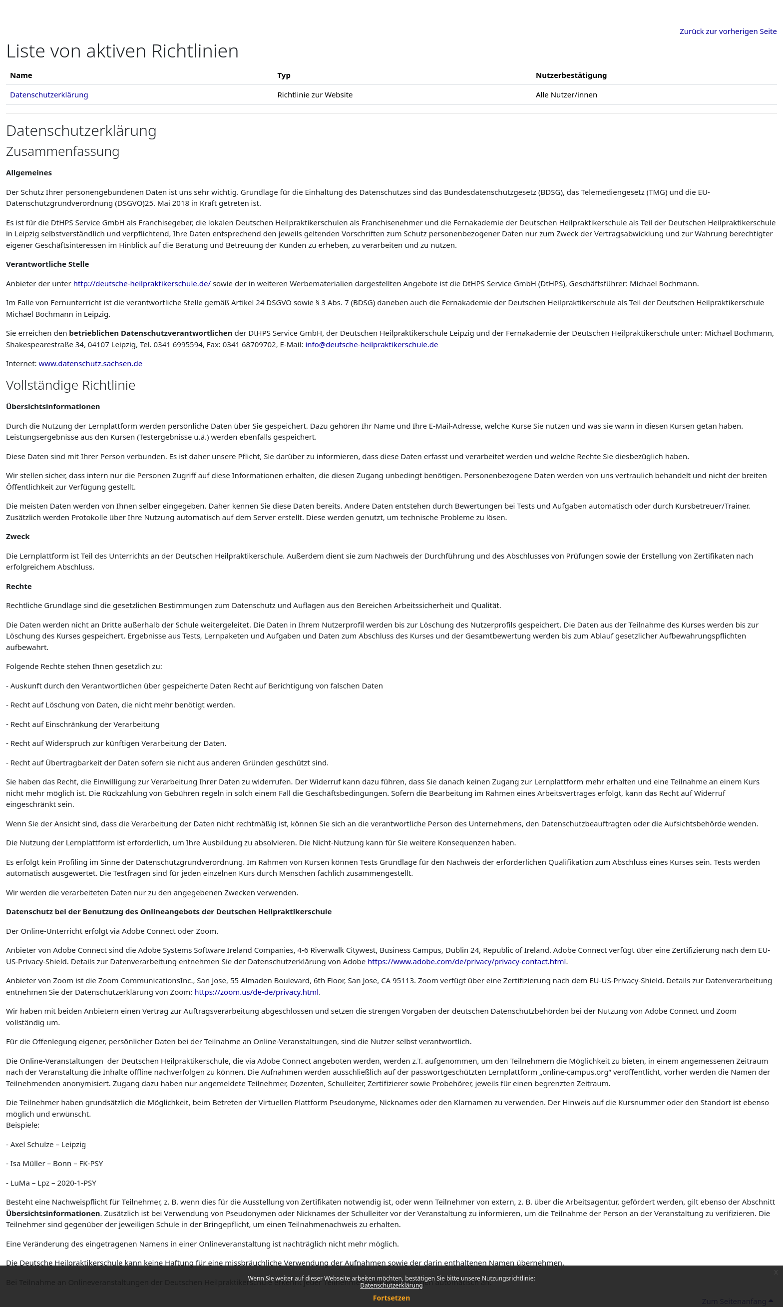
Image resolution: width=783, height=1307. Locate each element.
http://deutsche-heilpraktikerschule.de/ (142, 283)
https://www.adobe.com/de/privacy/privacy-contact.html (467, 961)
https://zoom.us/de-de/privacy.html (256, 992)
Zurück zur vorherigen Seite (728, 31)
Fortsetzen (391, 1298)
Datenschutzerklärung (391, 1285)
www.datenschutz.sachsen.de (91, 363)
